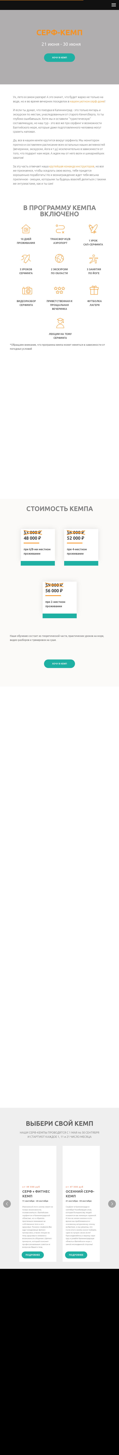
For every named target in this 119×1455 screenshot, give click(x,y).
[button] (59, 57)
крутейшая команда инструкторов (71, 166)
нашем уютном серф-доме (87, 101)
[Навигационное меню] (114, 5)
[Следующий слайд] (112, 1204)
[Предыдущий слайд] (7, 1204)
